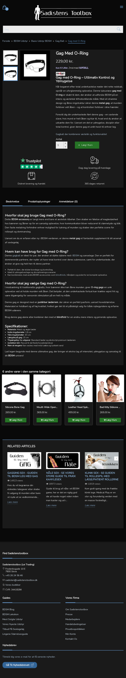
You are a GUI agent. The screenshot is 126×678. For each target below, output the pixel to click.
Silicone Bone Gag (14, 407)
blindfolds (61, 275)
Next (116, 458)
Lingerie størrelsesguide (15, 634)
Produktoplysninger (39, 201)
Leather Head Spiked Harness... (78, 407)
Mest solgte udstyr (12, 619)
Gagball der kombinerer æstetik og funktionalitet (81, 134)
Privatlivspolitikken (75, 629)
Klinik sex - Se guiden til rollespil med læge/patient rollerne (101, 476)
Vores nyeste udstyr (13, 624)
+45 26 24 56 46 (14, 575)
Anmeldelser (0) (68, 201)
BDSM (76, 255)
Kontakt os (71, 638)
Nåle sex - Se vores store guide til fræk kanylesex (61, 476)
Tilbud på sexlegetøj (13, 629)
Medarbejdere (72, 619)
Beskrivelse (12, 201)
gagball (16, 255)
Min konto (70, 634)
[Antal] (60, 145)
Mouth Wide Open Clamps (47, 407)
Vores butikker (13, 584)
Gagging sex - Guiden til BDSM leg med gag (22, 474)
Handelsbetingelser (75, 624)
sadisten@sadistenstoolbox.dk (21, 580)
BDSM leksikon (10, 614)
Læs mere (12, 502)
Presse (69, 614)
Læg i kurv (87, 145)
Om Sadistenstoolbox (76, 609)
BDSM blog (8, 609)
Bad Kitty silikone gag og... (110, 407)
